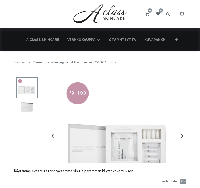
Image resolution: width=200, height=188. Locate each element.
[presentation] (52, 136)
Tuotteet (20, 62)
